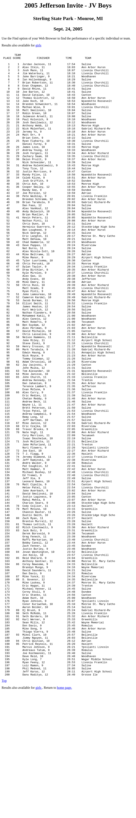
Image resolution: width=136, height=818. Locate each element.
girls (38, 45)
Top (4, 806)
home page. (64, 813)
